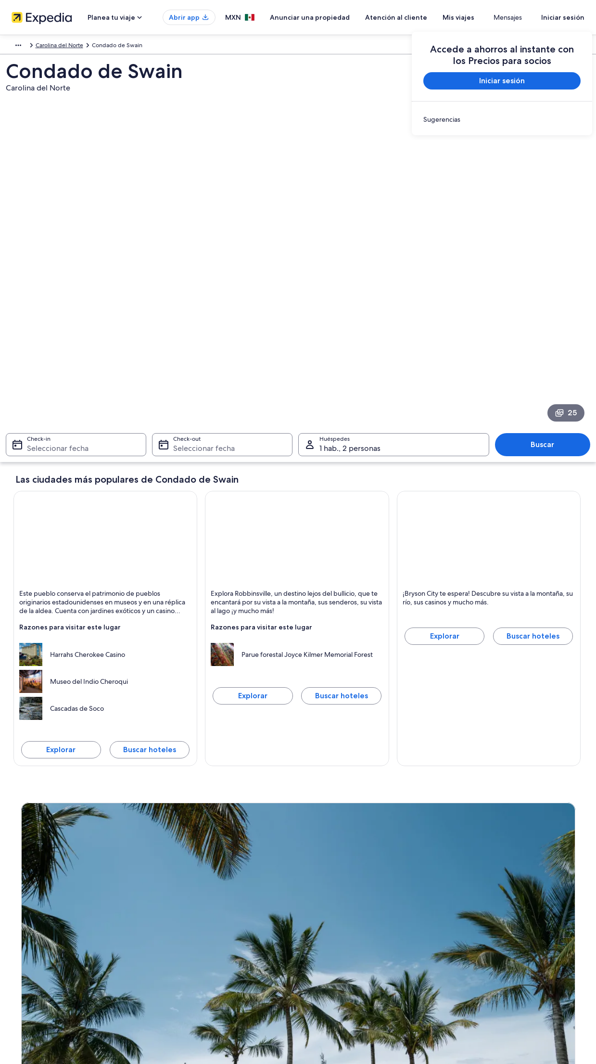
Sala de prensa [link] (34, 957)
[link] (502, 119)
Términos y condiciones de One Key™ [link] (357, 911)
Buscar (539, 293)
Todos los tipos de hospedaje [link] (200, 957)
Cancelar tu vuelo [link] (476, 881)
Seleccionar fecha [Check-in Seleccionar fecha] (61, 298)
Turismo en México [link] (186, 865)
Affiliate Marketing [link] (39, 942)
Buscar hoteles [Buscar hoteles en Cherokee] (149, 598)
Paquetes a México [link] (186, 911)
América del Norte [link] (34, 47)
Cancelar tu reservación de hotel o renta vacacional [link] (520, 896)
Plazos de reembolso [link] (481, 911)
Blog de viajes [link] (180, 973)
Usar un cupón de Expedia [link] (488, 927)
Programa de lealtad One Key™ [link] (202, 988)
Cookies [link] (318, 881)
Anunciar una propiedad (338, 17)
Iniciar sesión (562, 17)
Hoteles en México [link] (186, 881)
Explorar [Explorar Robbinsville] (252, 545)
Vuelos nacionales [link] (185, 927)
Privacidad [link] (321, 865)
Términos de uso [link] (329, 896)
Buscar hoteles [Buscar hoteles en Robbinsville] (341, 545)
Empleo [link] (25, 881)
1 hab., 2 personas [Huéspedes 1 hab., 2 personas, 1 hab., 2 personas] (349, 298)
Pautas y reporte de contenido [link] (347, 942)
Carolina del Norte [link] (138, 47)
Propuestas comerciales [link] (46, 911)
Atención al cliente (424, 17)
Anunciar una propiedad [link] (47, 896)
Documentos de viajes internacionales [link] (503, 942)
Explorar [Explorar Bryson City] (444, 485)
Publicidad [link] (29, 927)
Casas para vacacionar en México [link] (204, 896)
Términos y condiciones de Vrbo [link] (350, 927)
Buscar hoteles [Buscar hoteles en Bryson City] (533, 485)
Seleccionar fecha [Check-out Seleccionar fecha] (206, 298)
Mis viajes (487, 17)
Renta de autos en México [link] (195, 942)
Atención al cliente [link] (478, 865)
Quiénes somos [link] (35, 865)
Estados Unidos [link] (86, 47)
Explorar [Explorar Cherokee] (61, 598)
